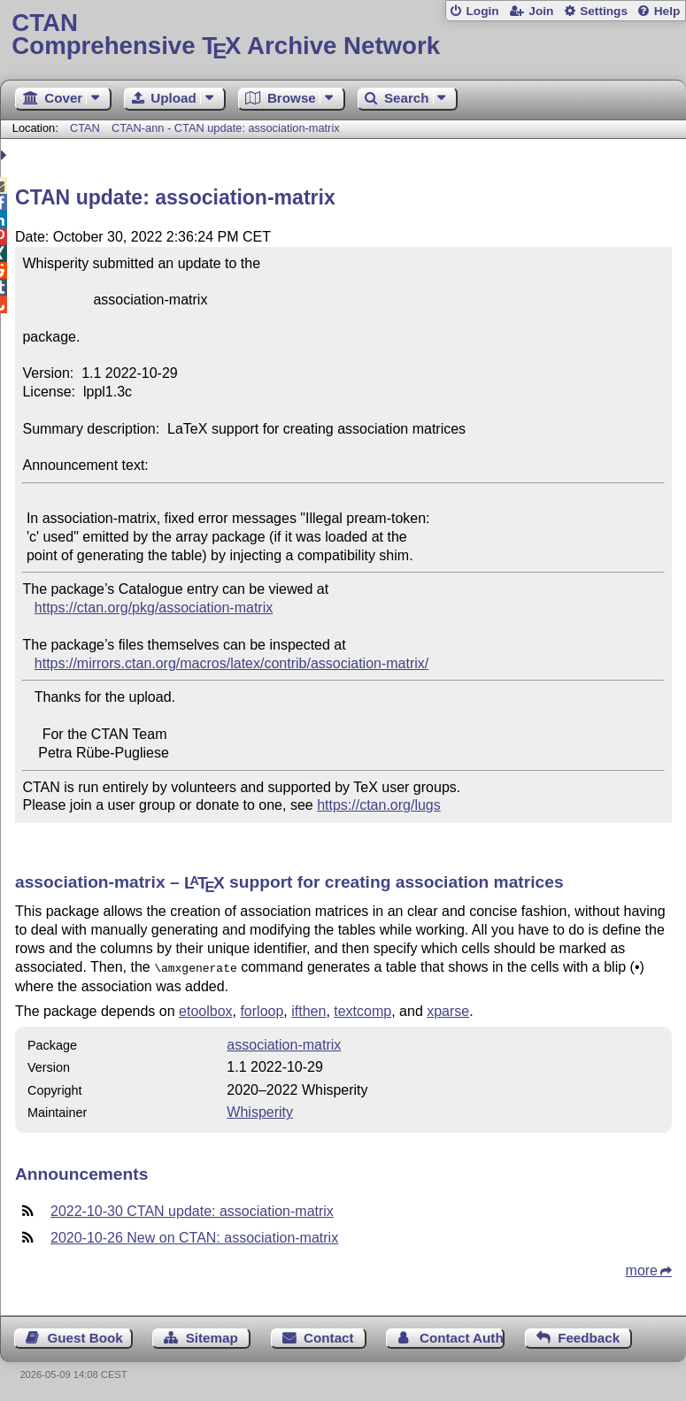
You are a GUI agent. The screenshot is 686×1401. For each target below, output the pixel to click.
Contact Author (462, 1335)
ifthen (308, 1009)
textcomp (362, 1009)
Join (540, 11)
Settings (604, 11)
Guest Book (85, 1335)
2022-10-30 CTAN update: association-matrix (192, 1209)
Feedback (589, 1335)
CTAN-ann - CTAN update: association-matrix (226, 128)
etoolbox (206, 1009)
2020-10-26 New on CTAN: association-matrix (194, 1235)
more (642, 1268)
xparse (448, 1009)
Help (667, 11)
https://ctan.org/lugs (379, 804)
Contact (329, 1335)
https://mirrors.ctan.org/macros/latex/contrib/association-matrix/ (231, 663)
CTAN (85, 128)
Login (482, 11)
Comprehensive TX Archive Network (343, 35)
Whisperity (260, 1110)
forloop (261, 1009)
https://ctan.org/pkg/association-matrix (154, 607)
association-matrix (284, 1043)
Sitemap (212, 1335)
